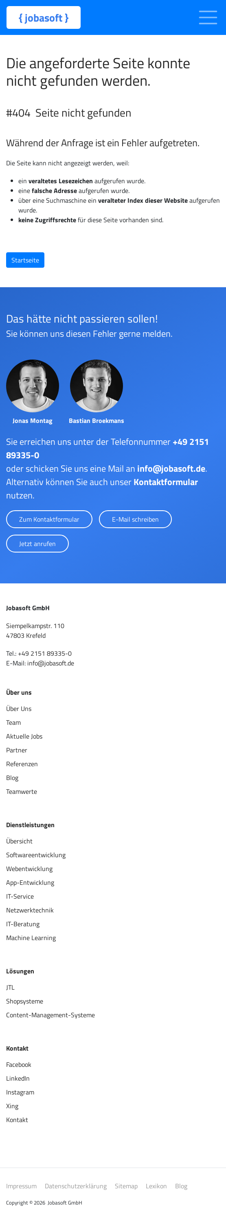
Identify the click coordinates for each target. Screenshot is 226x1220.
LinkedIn (18, 1078)
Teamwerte (21, 791)
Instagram (20, 1092)
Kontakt (17, 1120)
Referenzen (22, 764)
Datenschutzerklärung (76, 1186)
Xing (12, 1106)
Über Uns (18, 708)
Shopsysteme (24, 1001)
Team (13, 722)
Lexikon (156, 1186)
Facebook (18, 1064)
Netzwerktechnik (30, 910)
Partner (16, 750)
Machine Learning (31, 938)
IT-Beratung (22, 924)
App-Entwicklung (30, 882)
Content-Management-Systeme (50, 1015)
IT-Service (20, 896)
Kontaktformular (166, 482)
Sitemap (126, 1186)
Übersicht (19, 841)
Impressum (21, 1186)
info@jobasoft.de (171, 468)
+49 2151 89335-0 (45, 653)
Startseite (25, 260)
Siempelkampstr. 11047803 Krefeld (35, 630)
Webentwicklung (29, 868)
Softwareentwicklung (36, 855)
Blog (12, 777)
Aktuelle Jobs (24, 736)
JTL (10, 987)
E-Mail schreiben (135, 519)
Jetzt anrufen (37, 543)
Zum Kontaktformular (49, 519)
